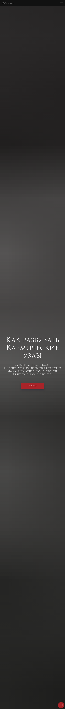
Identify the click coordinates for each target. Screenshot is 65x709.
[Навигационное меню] (61, 3)
